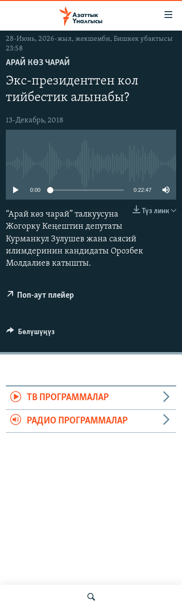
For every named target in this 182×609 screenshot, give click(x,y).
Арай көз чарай (38, 63)
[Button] (30, 334)
